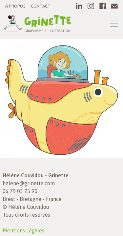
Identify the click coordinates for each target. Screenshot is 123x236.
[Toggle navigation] (114, 25)
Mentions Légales (23, 230)
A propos (15, 6)
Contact (41, 6)
